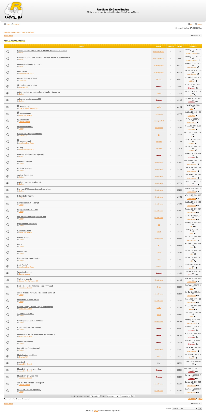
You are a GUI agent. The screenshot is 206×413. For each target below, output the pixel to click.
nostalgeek (159, 114)
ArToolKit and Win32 (25, 314)
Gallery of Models (24, 279)
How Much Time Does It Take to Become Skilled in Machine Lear (43, 58)
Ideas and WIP (23, 87)
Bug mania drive (24, 231)
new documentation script (28, 203)
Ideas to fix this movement (28, 300)
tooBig (20, 148)
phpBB (96, 411)
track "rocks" (22, 265)
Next (200, 399)
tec (159, 225)
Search (198, 24)
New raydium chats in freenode (30, 321)
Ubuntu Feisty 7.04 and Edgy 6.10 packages (35, 307)
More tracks (22, 71)
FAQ (190, 24)
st (159, 135)
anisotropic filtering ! (25, 341)
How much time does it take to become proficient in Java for (42, 51)
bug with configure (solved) (28, 348)
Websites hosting (24, 272)
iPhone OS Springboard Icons (29, 134)
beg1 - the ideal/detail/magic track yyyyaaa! (35, 286)
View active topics (28, 32)
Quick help (22, 80)
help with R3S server (25, 196)
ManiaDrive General (25, 115)
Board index (8, 35)
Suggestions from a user (27, 210)
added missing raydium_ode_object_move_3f (36, 293)
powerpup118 (159, 121)
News (21, 156)
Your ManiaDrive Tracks (26, 73)
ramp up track (25, 141)
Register (15, 24)
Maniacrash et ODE (25, 127)
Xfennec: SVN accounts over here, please (34, 189)
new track (21, 362)
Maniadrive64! (25, 113)
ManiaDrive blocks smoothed (29, 369)
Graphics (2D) (23, 135)
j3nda (159, 287)
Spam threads (23, 120)
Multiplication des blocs (27, 355)
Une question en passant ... (28, 258)
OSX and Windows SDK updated (30, 154)
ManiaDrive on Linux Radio (28, 376)
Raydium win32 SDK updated (29, 327)
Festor (159, 308)
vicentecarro (158, 162)
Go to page (192, 399)
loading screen (23, 237)
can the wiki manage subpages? (30, 383)
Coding (21, 94)
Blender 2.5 (24, 107)
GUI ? (19, 244)
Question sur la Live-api (27, 224)
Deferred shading (24, 168)
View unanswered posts (12, 32)
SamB (159, 356)
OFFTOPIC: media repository (29, 390)
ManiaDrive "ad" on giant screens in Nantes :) (36, 334)
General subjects (24, 122)
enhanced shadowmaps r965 (29, 99)
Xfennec (159, 86)
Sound (21, 52)
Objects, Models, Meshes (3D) (28, 108)
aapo (159, 93)
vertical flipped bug (25, 175)
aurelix (159, 266)
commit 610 (22, 251)
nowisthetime (158, 65)
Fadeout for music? (25, 161)
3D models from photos (27, 85)
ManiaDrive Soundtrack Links (29, 64)
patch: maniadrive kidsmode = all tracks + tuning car (38, 92)
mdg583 (159, 141)
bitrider (158, 79)
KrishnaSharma (158, 51)
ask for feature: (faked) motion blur (31, 217)
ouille (159, 107)
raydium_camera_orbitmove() (29, 182)
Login (7, 24)
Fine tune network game (27, 78)
